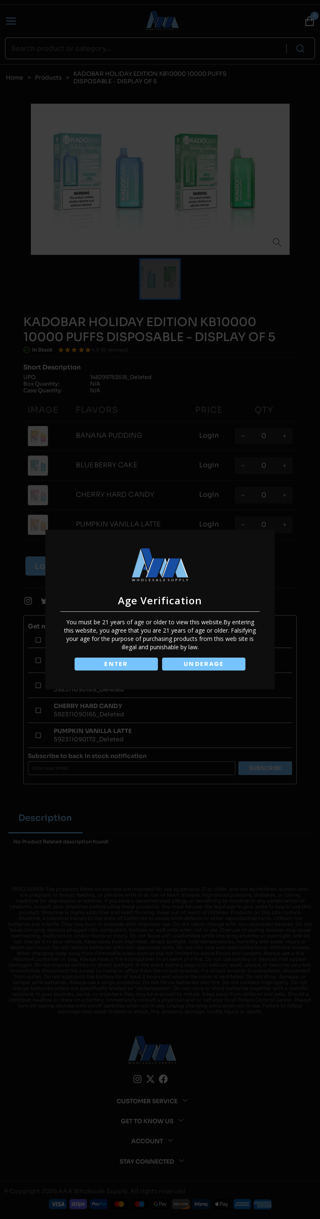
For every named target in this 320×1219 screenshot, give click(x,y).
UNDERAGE (204, 664)
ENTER (116, 664)
